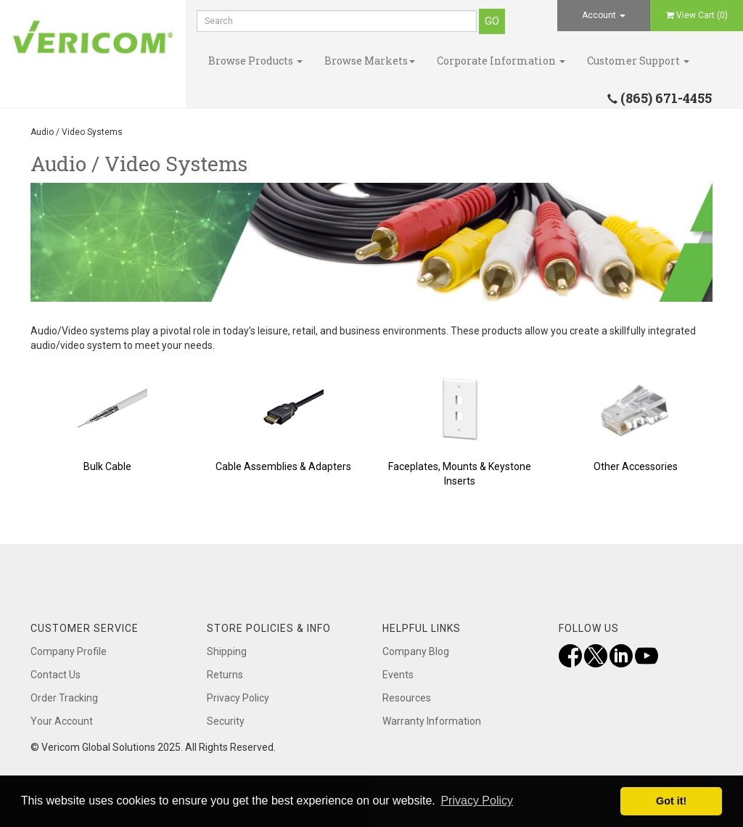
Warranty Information (431, 721)
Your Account (61, 721)
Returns (225, 674)
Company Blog (415, 651)
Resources (406, 698)
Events (398, 674)
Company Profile (68, 651)
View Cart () (697, 15)
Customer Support (638, 60)
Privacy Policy (238, 698)
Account (603, 15)
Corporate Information (501, 60)
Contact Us (55, 674)
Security (226, 721)
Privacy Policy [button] (476, 800)
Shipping (227, 651)
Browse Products (255, 60)
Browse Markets (369, 60)
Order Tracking (64, 698)
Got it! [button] (671, 801)
